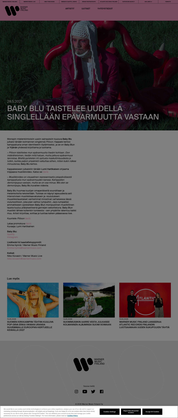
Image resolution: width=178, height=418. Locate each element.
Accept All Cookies (152, 412)
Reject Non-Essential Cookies (131, 411)
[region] (89, 412)
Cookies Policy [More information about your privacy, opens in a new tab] (72, 416)
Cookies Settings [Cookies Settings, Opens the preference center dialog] (110, 412)
